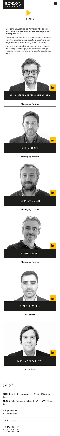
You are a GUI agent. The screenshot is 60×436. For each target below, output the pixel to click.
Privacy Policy (9, 420)
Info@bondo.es (10, 410)
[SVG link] (55, 3)
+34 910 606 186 (10, 413)
